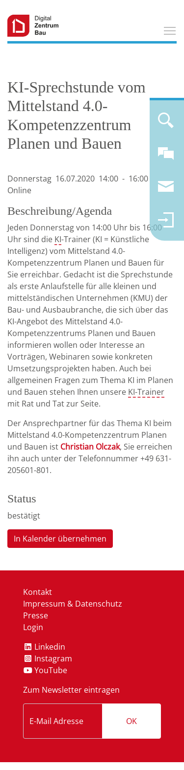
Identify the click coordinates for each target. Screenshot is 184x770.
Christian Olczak (90, 446)
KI (57, 239)
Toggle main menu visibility (170, 29)
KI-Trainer (146, 391)
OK (131, 721)
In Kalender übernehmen (60, 538)
